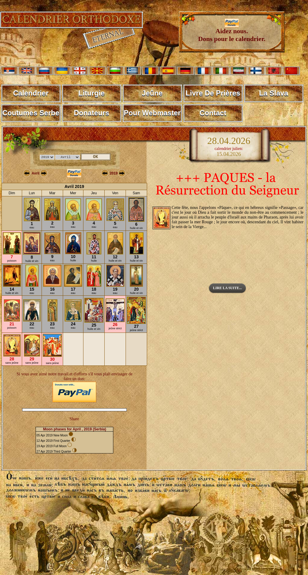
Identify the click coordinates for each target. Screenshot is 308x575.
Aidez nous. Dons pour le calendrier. (232, 32)
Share (74, 419)
